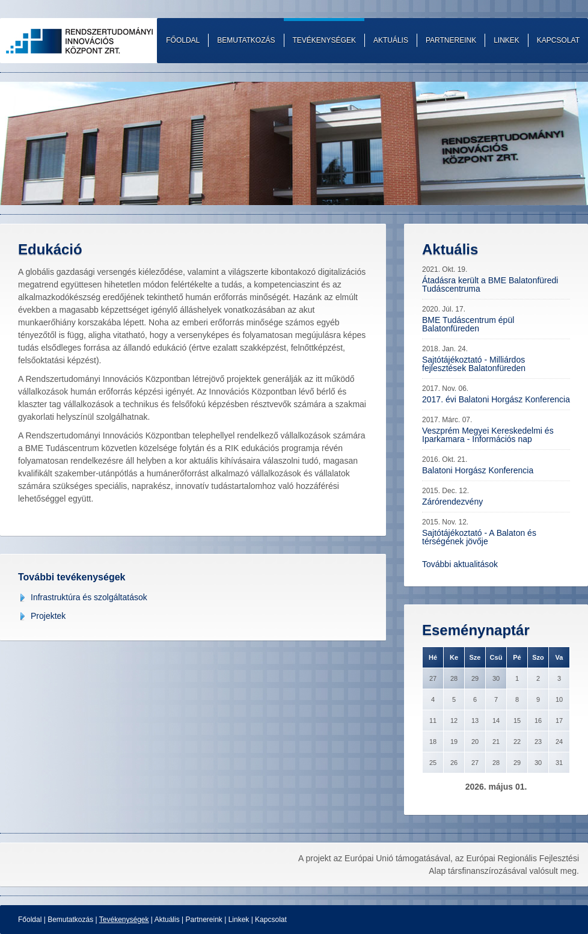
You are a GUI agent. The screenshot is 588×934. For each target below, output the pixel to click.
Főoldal (29, 919)
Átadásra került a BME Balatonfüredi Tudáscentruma (490, 284)
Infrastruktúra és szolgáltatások (89, 597)
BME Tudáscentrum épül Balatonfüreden (468, 324)
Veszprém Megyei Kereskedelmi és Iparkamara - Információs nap (488, 435)
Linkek (239, 919)
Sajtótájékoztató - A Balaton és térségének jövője (479, 537)
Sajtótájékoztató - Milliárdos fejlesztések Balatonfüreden (473, 364)
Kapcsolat (271, 919)
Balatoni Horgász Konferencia (477, 470)
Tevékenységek (124, 919)
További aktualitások (460, 564)
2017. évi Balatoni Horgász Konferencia (496, 399)
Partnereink (203, 919)
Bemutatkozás (70, 919)
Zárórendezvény (452, 501)
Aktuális (167, 919)
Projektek (48, 616)
